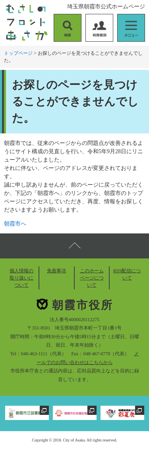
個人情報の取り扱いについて (21, 278)
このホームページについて (92, 278)
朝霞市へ (15, 224)
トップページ (18, 53)
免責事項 (56, 271)
